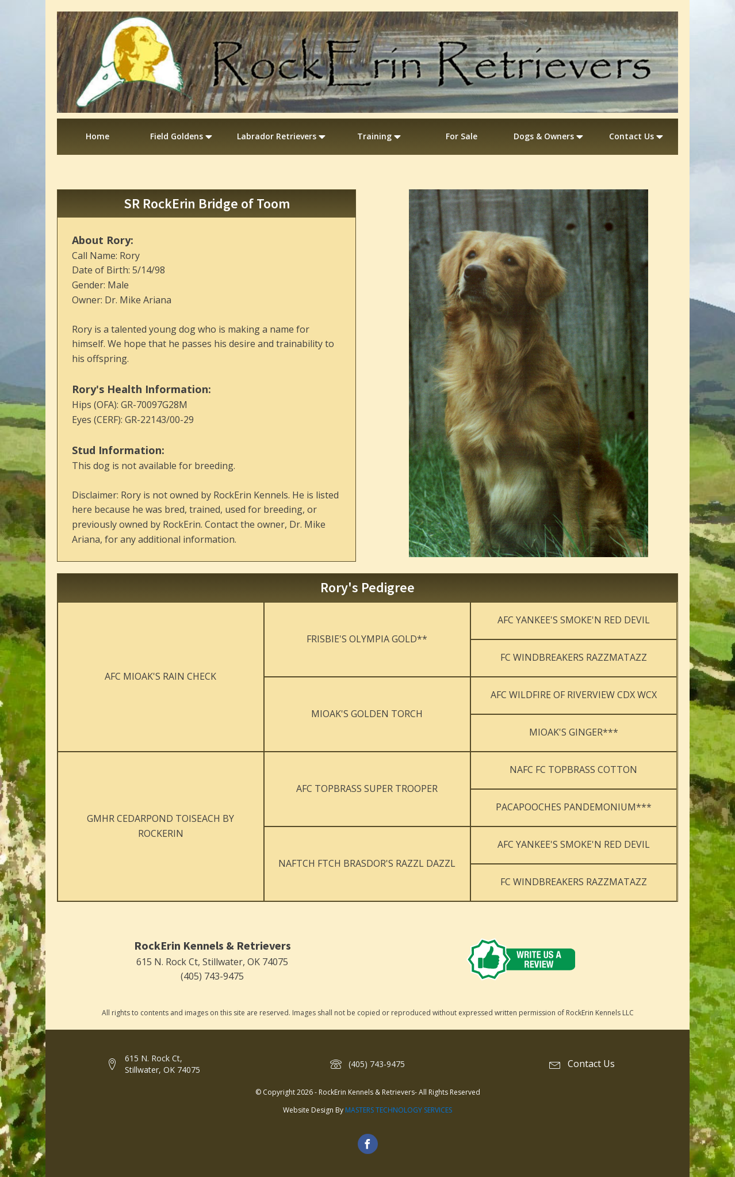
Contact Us (637, 136)
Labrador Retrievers (282, 136)
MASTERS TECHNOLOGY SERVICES (398, 1110)
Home (97, 136)
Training (380, 136)
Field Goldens (182, 136)
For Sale (461, 136)
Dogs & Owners (549, 136)
